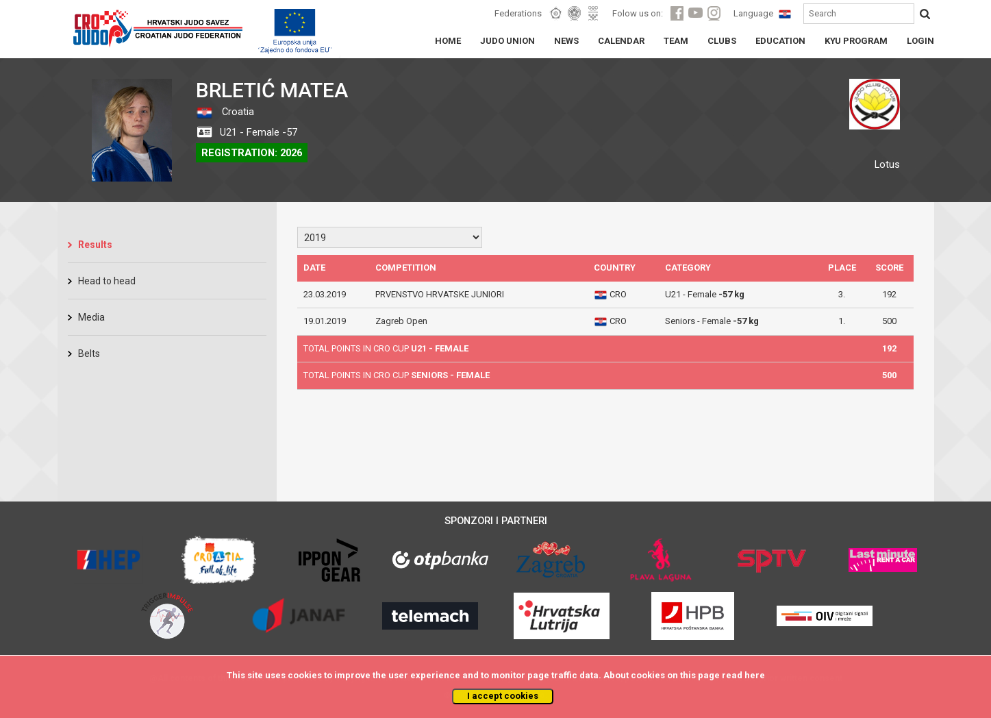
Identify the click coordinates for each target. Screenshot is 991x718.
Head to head (107, 280)
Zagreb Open (401, 321)
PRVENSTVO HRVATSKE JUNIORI (439, 294)
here (754, 675)
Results (95, 244)
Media (91, 317)
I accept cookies (502, 696)
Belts (89, 353)
